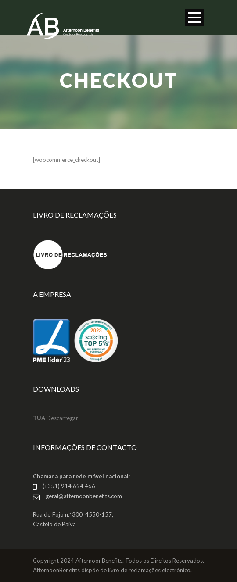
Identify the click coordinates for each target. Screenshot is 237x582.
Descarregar (62, 417)
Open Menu (194, 17)
